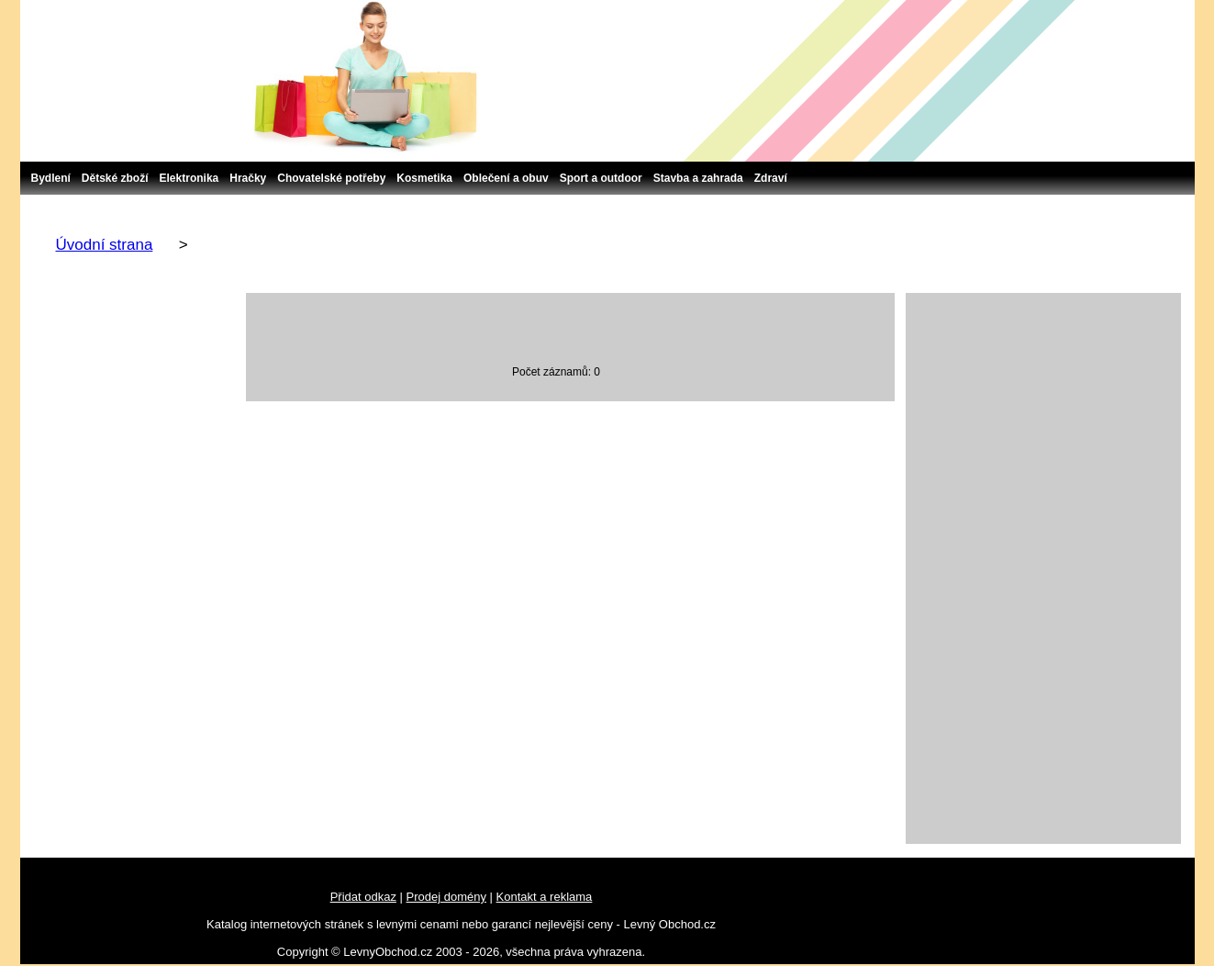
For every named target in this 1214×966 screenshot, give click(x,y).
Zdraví (770, 178)
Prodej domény (446, 897)
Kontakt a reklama (544, 897)
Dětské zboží (115, 178)
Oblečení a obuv (506, 178)
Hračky (247, 178)
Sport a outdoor (601, 178)
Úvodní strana (104, 244)
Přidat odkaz (363, 897)
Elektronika (189, 178)
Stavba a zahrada (698, 178)
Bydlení (51, 178)
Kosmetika (424, 178)
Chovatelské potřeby (331, 178)
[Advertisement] (1043, 568)
